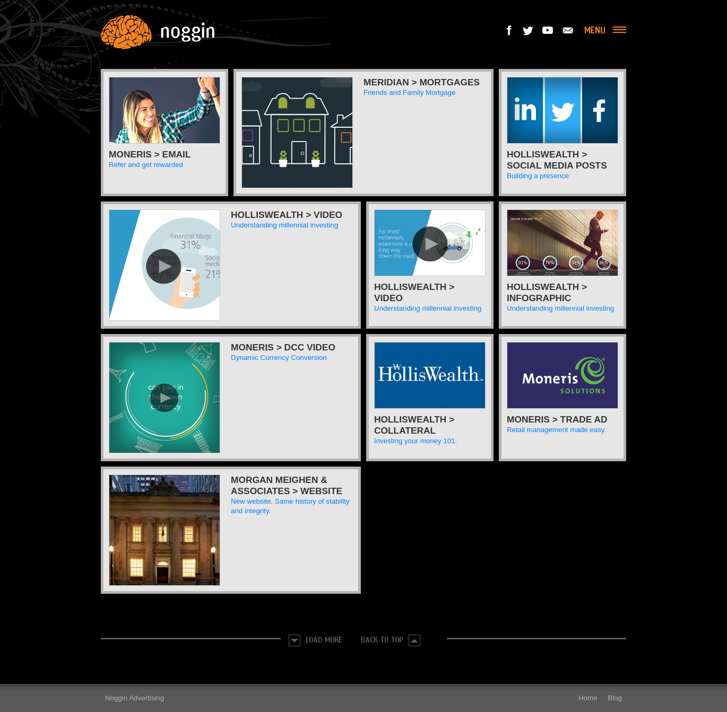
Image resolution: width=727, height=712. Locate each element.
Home (588, 698)
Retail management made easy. (556, 430)
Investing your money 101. (415, 441)
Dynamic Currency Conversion (279, 358)
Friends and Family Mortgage (409, 92)
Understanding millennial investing (284, 225)
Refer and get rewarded (146, 165)
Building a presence (538, 176)
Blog (615, 698)
